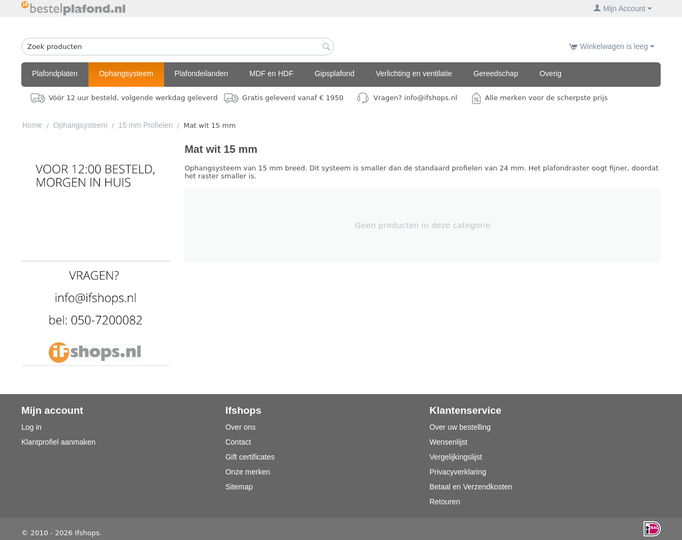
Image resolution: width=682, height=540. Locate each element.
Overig (550, 73)
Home (32, 125)
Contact (238, 442)
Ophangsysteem (126, 73)
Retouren (444, 501)
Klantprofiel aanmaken (58, 442)
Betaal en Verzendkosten (471, 486)
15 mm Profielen (145, 125)
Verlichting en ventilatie (414, 73)
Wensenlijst (448, 442)
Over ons (240, 427)
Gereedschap (495, 73)
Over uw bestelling (460, 427)
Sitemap (239, 486)
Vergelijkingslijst (455, 457)
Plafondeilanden (201, 73)
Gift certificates (250, 457)
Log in (31, 427)
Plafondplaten (55, 73)
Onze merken (247, 472)
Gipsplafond (334, 73)
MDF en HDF (271, 73)
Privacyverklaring (457, 472)
